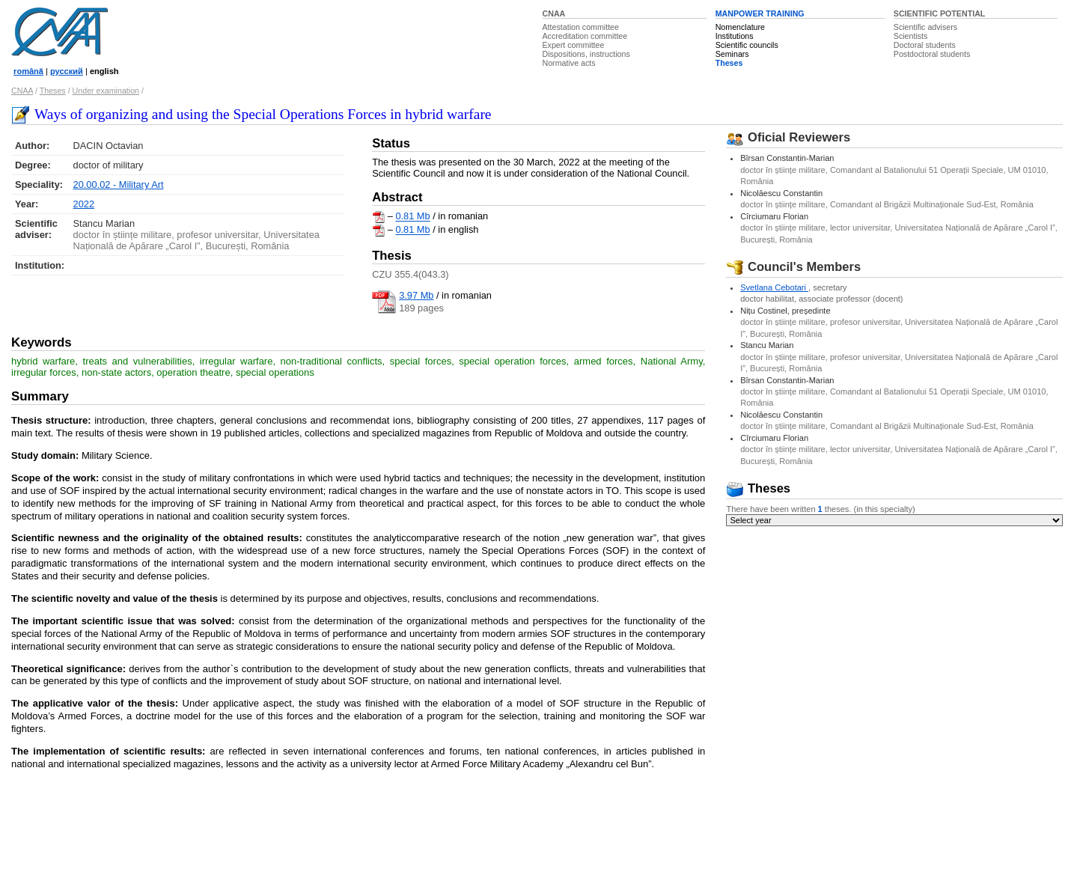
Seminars (732, 53)
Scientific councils (747, 44)
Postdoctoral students (932, 53)
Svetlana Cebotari (774, 287)
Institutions (735, 35)
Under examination (106, 90)
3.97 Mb (416, 295)
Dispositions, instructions (586, 53)
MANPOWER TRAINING (760, 13)
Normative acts (569, 62)
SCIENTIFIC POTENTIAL (940, 13)
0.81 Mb (412, 216)
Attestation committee (581, 26)
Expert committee (574, 44)
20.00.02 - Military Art (118, 184)
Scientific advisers (925, 26)
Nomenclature (740, 26)
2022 (83, 204)
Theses (729, 62)
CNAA (554, 13)
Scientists (911, 35)
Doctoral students (925, 44)
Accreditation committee (585, 35)
